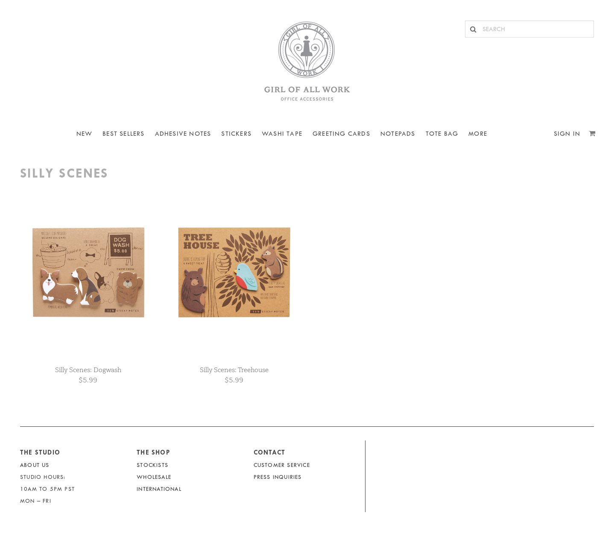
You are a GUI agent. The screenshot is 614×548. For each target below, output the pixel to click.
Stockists (152, 465)
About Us (35, 465)
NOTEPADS (397, 133)
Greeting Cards (341, 133)
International (159, 489)
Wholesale (154, 477)
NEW (84, 133)
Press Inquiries (278, 477)
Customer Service (282, 465)
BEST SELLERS (123, 133)
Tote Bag (442, 133)
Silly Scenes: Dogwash (88, 370)
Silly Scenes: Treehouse (234, 370)
